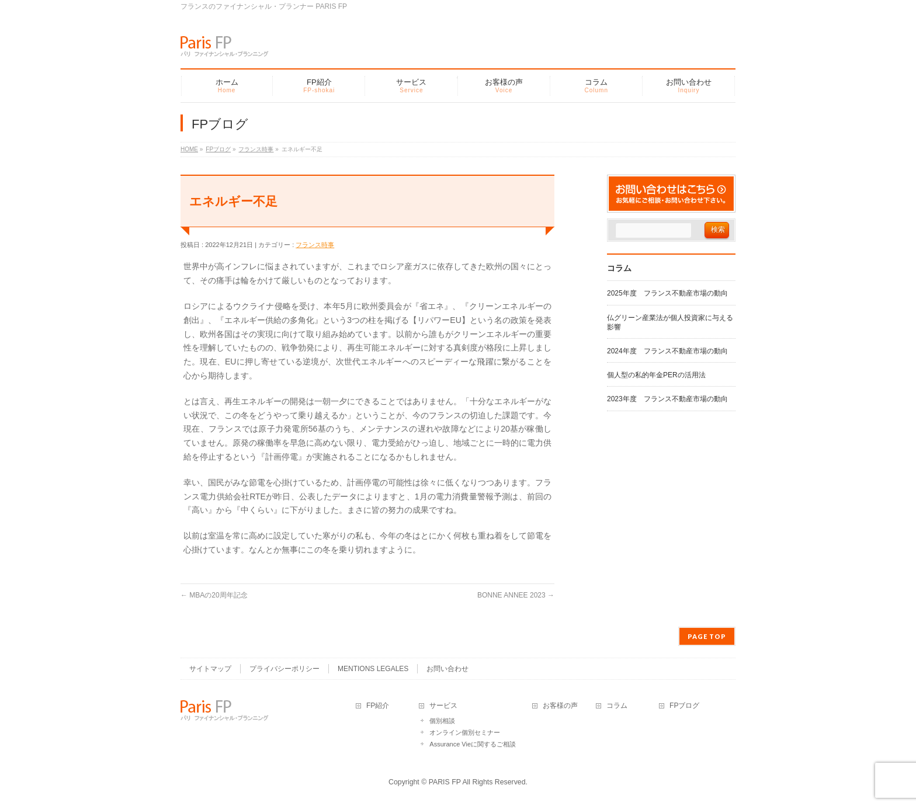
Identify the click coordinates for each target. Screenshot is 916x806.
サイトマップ (210, 669)
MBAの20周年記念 (214, 595)
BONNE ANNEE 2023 (515, 595)
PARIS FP (445, 782)
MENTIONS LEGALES (373, 669)
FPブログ (684, 706)
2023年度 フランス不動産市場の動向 (667, 399)
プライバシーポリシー (284, 669)
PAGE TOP (707, 636)
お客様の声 (560, 706)
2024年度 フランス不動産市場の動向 (667, 351)
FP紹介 (377, 706)
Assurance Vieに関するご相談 (472, 744)
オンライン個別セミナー (464, 732)
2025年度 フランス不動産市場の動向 (667, 293)
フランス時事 (315, 244)
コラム (616, 706)
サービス (443, 706)
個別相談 (442, 720)
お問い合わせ (447, 669)
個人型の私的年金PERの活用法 (656, 375)
